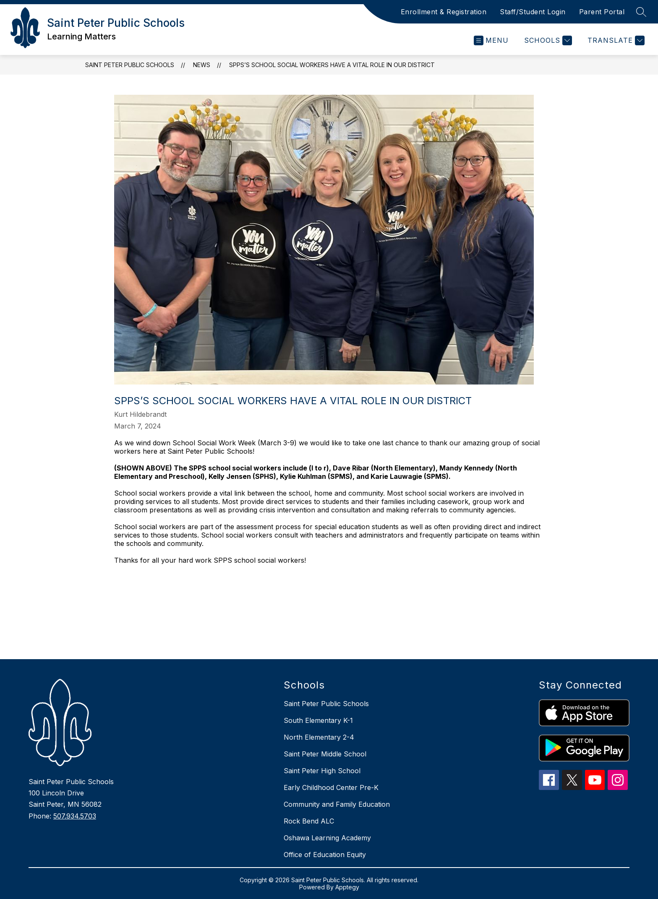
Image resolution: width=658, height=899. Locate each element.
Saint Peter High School (322, 770)
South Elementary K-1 (318, 720)
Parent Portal (602, 12)
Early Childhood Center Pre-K (331, 787)
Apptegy (347, 887)
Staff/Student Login (533, 12)
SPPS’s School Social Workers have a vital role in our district (332, 64)
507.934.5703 (74, 816)
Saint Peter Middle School (325, 754)
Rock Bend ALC (309, 821)
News (201, 64)
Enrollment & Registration (444, 12)
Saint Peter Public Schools (129, 64)
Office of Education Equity (325, 854)
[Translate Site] (615, 40)
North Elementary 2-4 (319, 737)
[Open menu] (491, 40)
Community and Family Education (337, 804)
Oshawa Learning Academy (327, 838)
